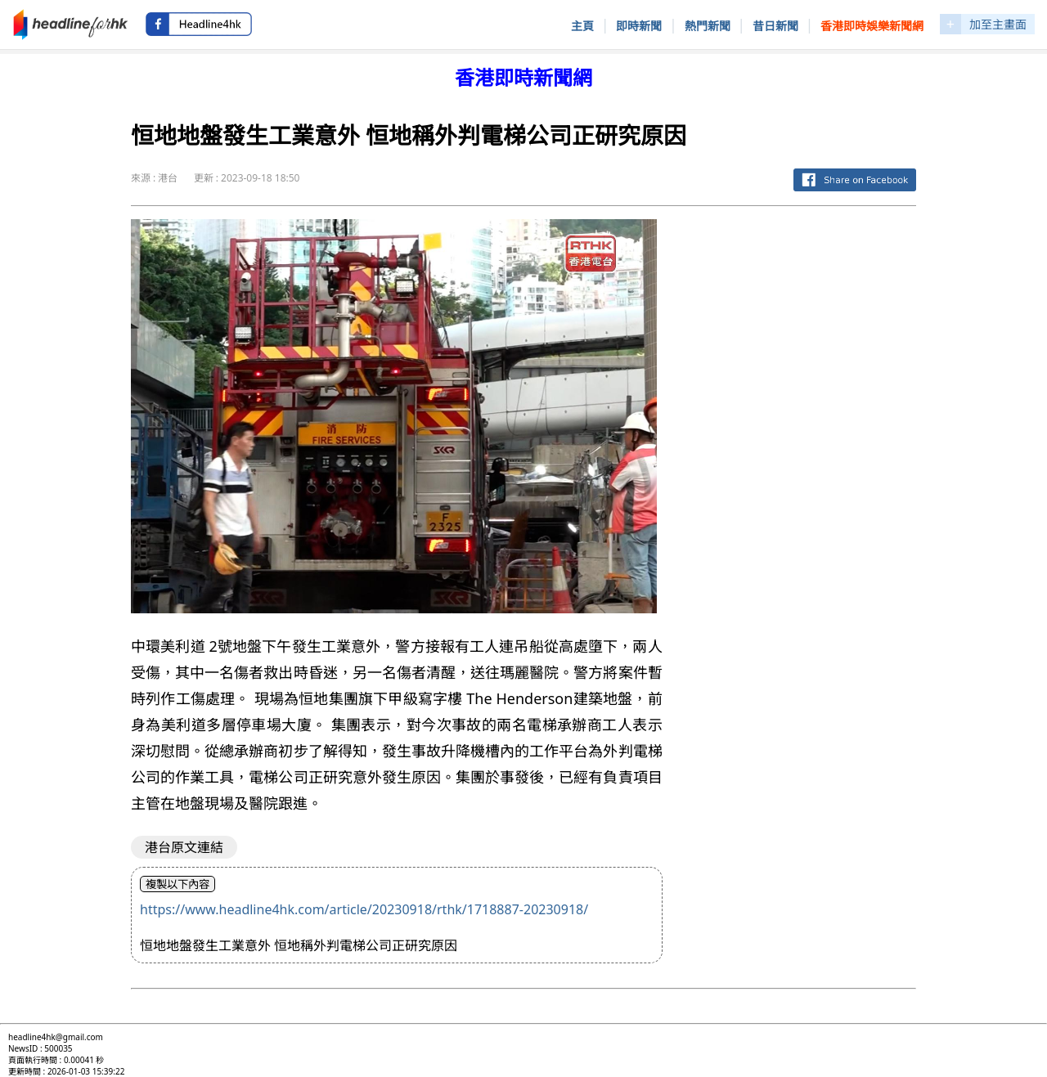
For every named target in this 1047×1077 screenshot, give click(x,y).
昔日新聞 (775, 26)
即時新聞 (639, 26)
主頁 (582, 26)
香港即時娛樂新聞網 (871, 26)
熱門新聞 (707, 26)
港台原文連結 (184, 847)
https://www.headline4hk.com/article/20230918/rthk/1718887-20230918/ (364, 909)
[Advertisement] (802, 464)
